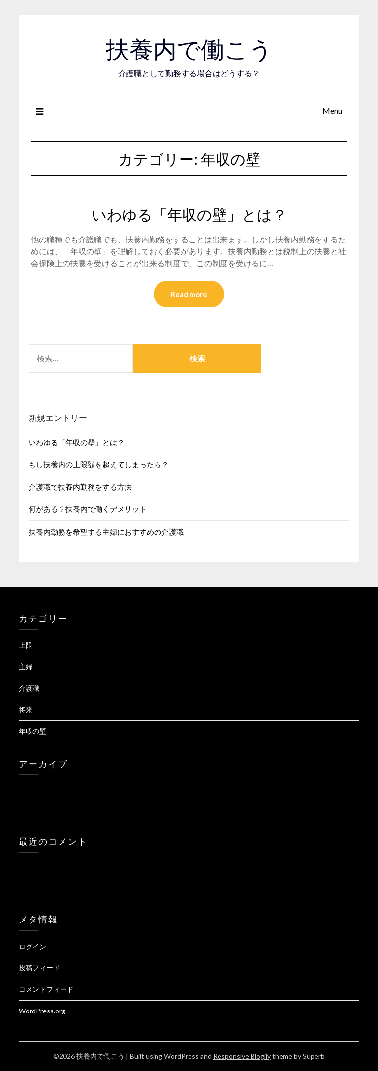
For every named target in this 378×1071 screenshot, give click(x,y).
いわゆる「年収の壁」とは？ (189, 215)
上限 (25, 645)
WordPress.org (42, 1011)
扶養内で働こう (189, 49)
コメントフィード (46, 989)
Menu (332, 110)
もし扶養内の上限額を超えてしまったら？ (99, 464)
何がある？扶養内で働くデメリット (88, 509)
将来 (25, 709)
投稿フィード (39, 967)
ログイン (32, 946)
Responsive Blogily (242, 1056)
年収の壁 (32, 731)
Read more (189, 294)
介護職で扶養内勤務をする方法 (80, 486)
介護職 (29, 688)
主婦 (25, 666)
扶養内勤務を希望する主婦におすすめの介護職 (106, 531)
